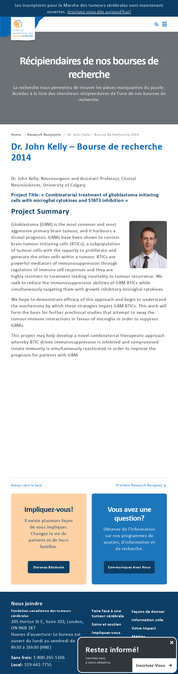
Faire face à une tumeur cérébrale (108, 613)
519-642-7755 (38, 664)
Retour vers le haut (26, 485)
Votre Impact (144, 628)
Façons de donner (148, 611)
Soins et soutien (106, 624)
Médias (138, 636)
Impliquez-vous (106, 632)
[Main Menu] (164, 24)
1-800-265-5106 (49, 657)
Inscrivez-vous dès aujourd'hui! (99, 11)
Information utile (147, 619)
